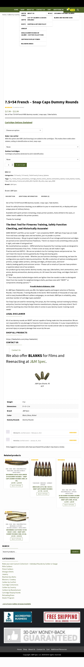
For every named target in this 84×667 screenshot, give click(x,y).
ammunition (25, 179)
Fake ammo (12, 181)
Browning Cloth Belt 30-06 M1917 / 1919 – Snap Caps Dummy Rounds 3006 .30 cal (16, 532)
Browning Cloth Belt (16, 526)
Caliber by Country (13, 15)
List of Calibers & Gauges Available (36, 19)
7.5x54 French (33, 175)
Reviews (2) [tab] (45, 196)
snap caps (48, 181)
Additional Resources (61, 10)
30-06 (7, 469)
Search (5, 546)
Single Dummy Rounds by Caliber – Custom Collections (32, 34)
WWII (53, 181)
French (19, 181)
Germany (49, 483)
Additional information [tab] (28, 196)
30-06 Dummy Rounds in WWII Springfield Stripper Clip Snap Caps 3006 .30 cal (69, 498)
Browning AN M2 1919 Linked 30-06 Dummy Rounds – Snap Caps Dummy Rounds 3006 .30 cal (16, 478)
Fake (6, 181)
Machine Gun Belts (19, 470)
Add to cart (21, 165)
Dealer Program (8, 598)
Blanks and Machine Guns (63, 18)
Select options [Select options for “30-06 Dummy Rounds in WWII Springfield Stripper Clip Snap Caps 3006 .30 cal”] (69, 505)
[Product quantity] (9, 165)
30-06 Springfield (21, 469)
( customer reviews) (18, 107)
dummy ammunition (53, 179)
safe (42, 181)
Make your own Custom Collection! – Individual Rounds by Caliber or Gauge (30, 564)
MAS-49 (37, 181)
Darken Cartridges (12, 151)
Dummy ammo (41, 179)
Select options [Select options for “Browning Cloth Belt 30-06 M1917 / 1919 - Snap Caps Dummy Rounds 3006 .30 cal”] (16, 539)
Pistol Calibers (7, 569)
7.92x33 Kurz (36, 483)
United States (16, 472)
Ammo (19, 179)
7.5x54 (14, 179)
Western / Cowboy (9, 579)
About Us (30, 10)
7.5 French (17, 175)
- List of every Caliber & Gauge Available (16, 604)
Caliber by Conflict (9, 582)
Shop (22, 10)
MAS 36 (32, 181)
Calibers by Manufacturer (11, 590)
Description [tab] (10, 196)
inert (23, 181)
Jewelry (24, 28)
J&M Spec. (13, 184)
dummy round (64, 179)
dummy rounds (75, 179)
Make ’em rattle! (11, 136)
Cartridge (33, 179)
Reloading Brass (27, 44)
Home (16, 10)
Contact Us (40, 10)
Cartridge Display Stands (30, 39)
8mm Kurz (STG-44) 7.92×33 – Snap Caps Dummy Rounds (43, 488)
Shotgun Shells (8, 572)
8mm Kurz (43, 483)
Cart (49, 10)
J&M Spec (38, 361)
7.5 (10, 179)
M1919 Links (10, 470)
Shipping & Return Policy (36, 24)
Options (7, 126)
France (40, 175)
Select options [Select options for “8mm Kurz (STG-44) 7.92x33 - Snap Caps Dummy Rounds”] (43, 494)
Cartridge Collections (10, 585)
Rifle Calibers (7, 566)
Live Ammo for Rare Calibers (64, 13)
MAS (27, 181)
